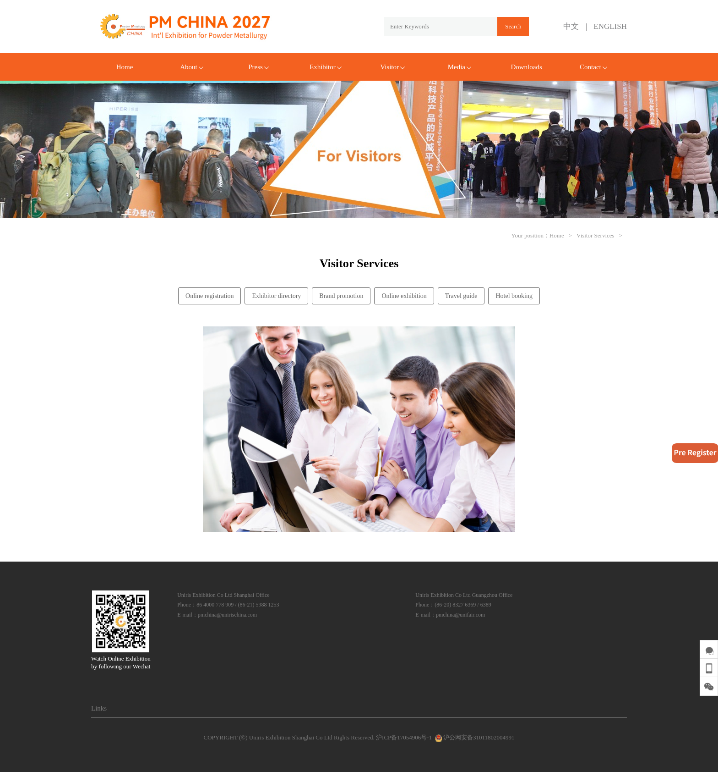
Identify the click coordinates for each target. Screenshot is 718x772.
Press (258, 67)
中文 (571, 26)
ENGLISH (610, 26)
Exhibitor (326, 67)
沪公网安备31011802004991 (473, 737)
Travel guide (461, 295)
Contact (593, 67)
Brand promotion (341, 295)
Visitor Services (596, 235)
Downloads (526, 67)
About (191, 67)
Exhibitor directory (276, 295)
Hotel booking (514, 295)
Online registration (209, 295)
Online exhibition (403, 295)
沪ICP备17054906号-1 (404, 737)
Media (459, 67)
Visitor (392, 67)
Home (124, 67)
